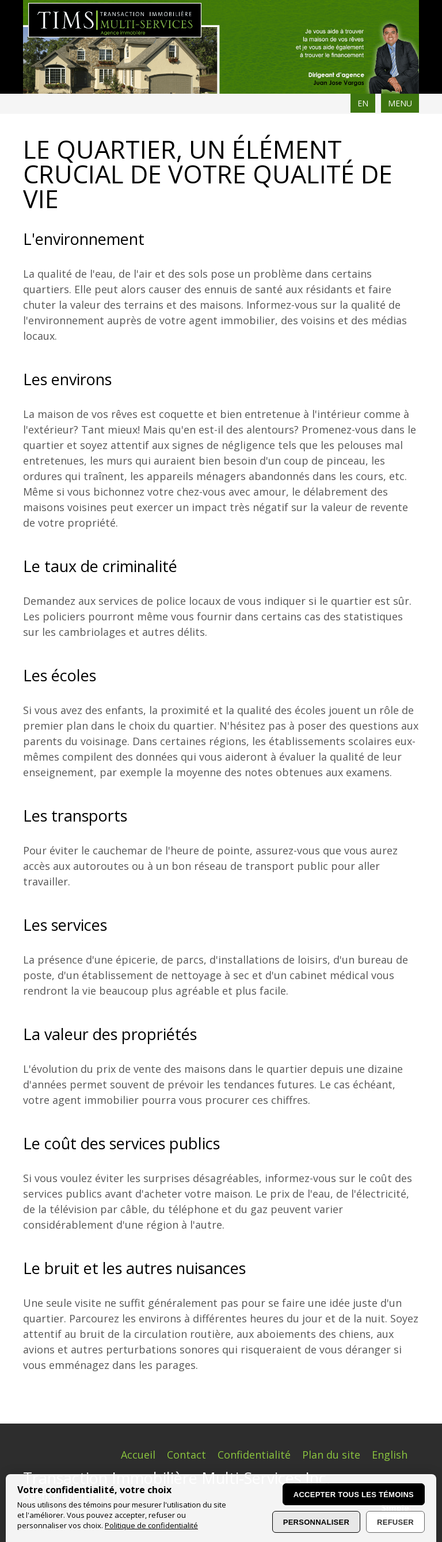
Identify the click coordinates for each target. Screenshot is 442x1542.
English (389, 1455)
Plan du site (331, 1455)
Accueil (138, 1455)
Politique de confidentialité (151, 1525)
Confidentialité (254, 1455)
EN (362, 103)
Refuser (395, 1522)
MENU (400, 103)
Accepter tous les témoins (354, 1494)
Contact (186, 1455)
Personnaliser (316, 1522)
